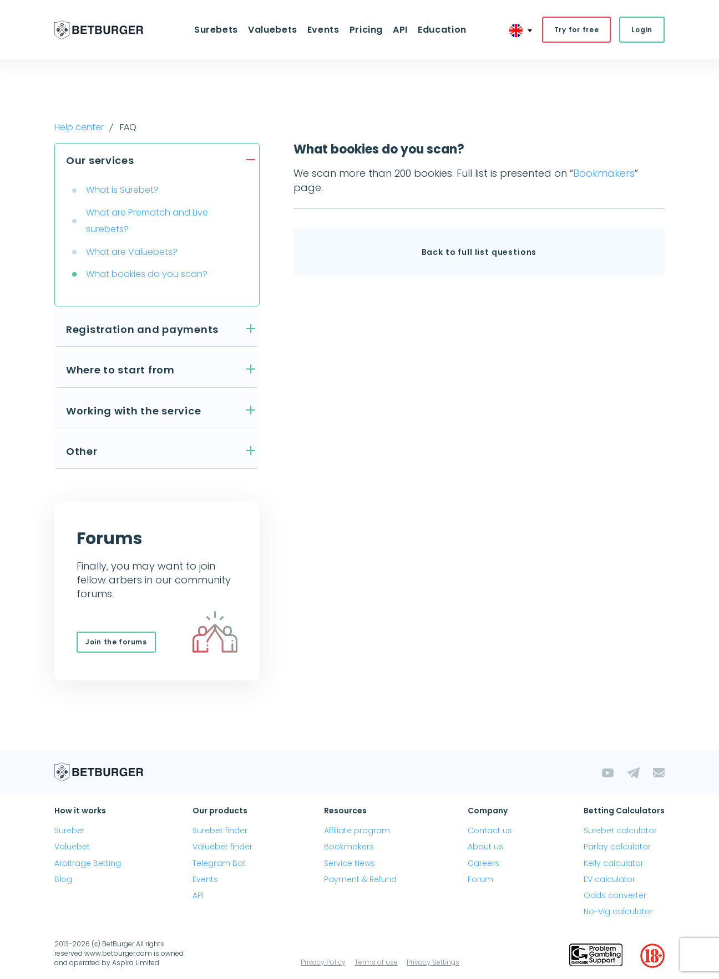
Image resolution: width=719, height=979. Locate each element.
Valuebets (272, 29)
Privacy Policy (323, 962)
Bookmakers (604, 173)
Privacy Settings (433, 962)
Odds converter (615, 895)
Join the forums (116, 642)
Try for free (576, 29)
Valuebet (72, 846)
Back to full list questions (479, 252)
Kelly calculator (614, 863)
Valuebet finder (222, 846)
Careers (483, 863)
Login (641, 29)
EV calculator (609, 879)
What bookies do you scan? (146, 274)
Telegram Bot (219, 863)
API (400, 29)
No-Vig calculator (618, 911)
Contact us (490, 830)
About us (485, 846)
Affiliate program (357, 830)
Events (323, 29)
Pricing (366, 29)
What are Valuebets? (132, 251)
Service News (349, 863)
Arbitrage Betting (87, 863)
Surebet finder (220, 830)
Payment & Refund (360, 879)
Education (442, 29)
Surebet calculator (620, 830)
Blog (63, 879)
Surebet (69, 830)
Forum (480, 879)
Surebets (216, 29)
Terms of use (376, 962)
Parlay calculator (617, 846)
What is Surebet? (122, 189)
